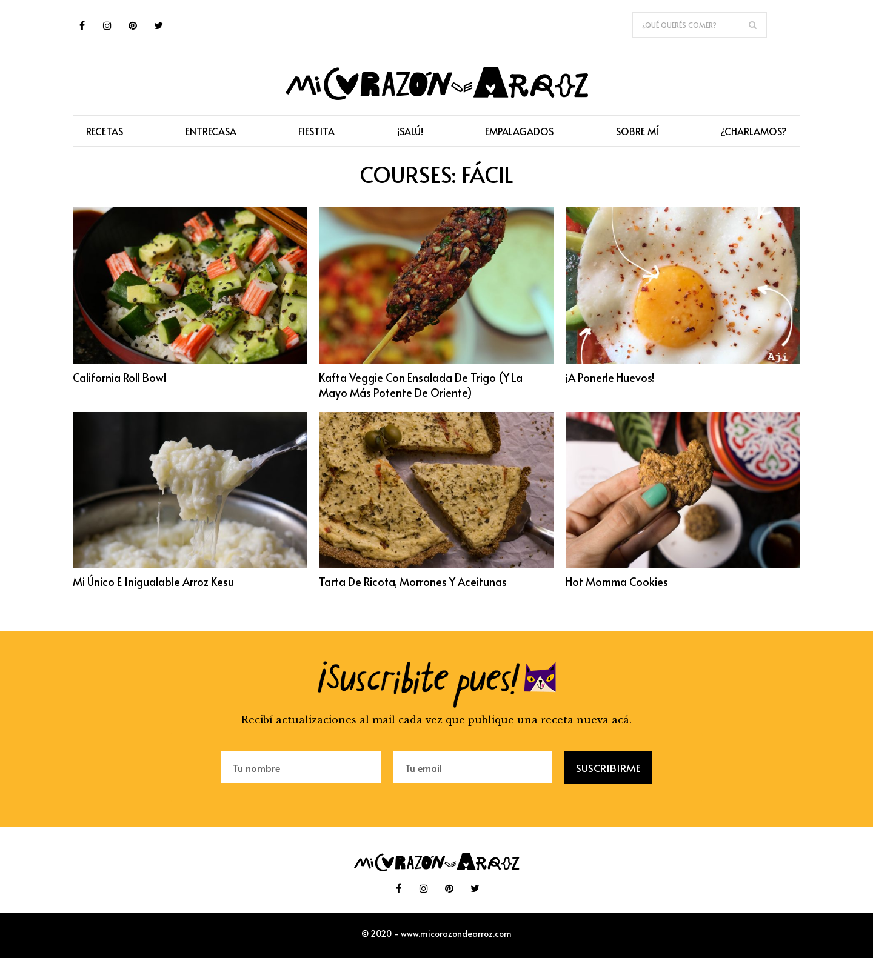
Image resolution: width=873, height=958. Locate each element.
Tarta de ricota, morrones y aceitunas (413, 581)
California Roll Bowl (119, 377)
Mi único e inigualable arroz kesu (153, 581)
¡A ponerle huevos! (610, 377)
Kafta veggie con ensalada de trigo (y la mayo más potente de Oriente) (421, 385)
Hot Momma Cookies (617, 581)
